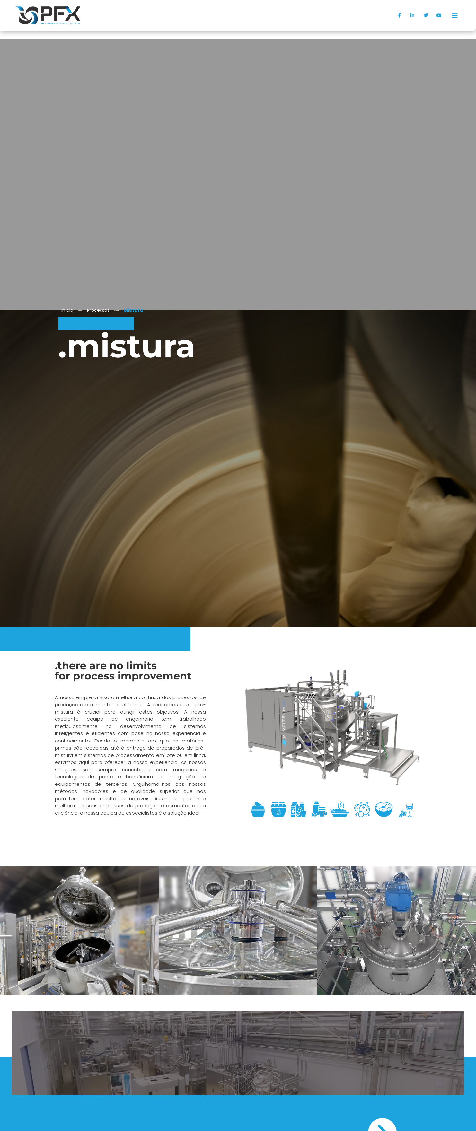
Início (67, 310)
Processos (98, 310)
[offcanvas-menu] (455, 15)
